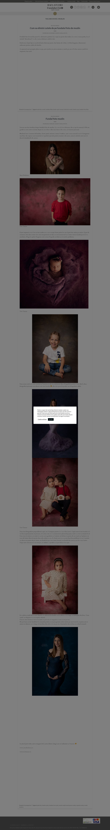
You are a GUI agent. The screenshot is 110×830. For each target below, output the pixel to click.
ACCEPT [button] (51, 419)
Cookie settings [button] (42, 419)
